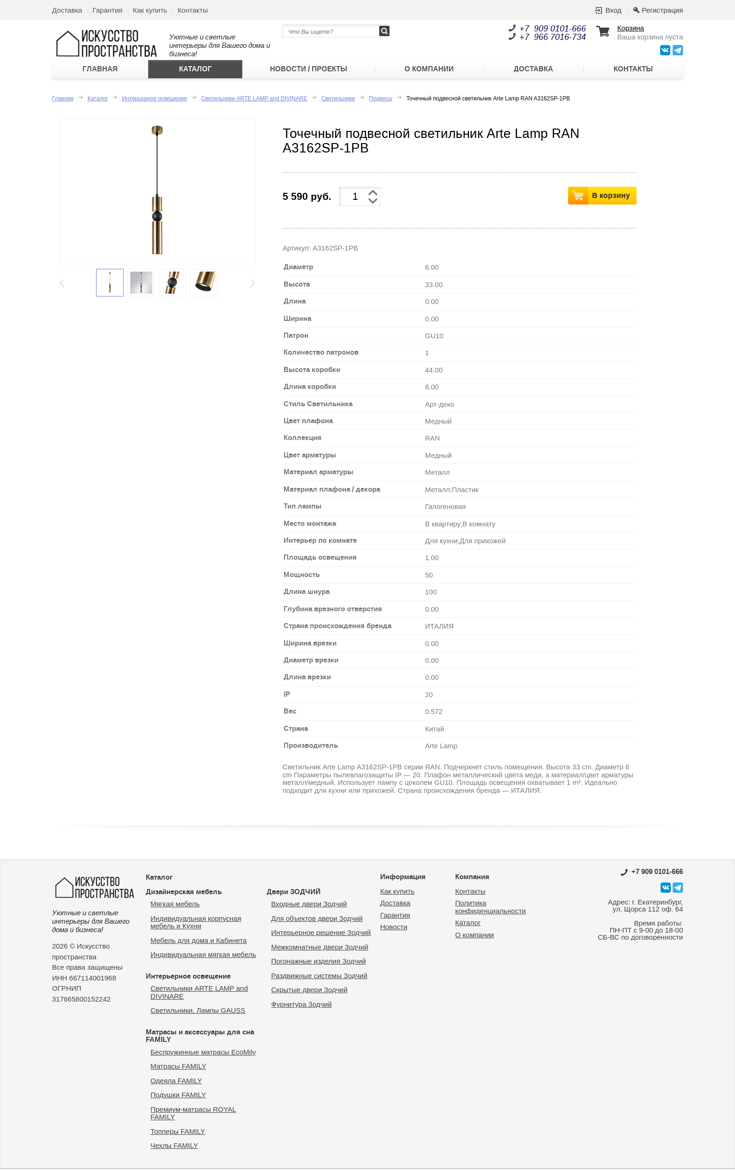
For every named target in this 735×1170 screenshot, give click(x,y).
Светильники (338, 99)
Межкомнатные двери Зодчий (319, 948)
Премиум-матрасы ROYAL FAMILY (193, 1114)
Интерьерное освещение (154, 99)
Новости (393, 928)
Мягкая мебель (175, 905)
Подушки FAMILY (178, 1096)
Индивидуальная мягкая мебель (203, 956)
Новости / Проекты (308, 70)
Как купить (150, 10)
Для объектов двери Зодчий (317, 919)
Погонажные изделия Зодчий (318, 962)
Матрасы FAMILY (178, 1067)
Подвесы (380, 99)
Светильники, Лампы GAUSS (197, 1012)
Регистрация (662, 10)
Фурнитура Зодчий (301, 1005)
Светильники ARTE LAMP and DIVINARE (254, 99)
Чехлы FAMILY (174, 1147)
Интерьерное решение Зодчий (321, 934)
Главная (100, 70)
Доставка (67, 10)
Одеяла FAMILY (176, 1082)
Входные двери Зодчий (309, 905)
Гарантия (107, 10)
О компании (429, 70)
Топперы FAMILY (177, 1132)
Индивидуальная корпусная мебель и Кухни (195, 923)
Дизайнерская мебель (184, 892)
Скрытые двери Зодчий (309, 991)
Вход (613, 10)
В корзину (611, 196)
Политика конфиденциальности (490, 908)
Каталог (195, 70)
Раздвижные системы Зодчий (319, 976)
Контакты (193, 10)
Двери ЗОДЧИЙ (294, 892)
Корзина (630, 28)
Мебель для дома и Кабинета (198, 941)
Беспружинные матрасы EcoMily (203, 1053)
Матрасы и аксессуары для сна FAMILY (200, 1037)
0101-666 (652, 873)
